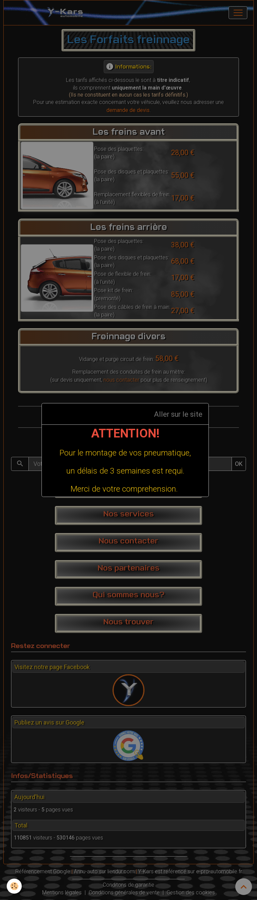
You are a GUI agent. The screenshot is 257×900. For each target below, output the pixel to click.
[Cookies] (14, 886)
